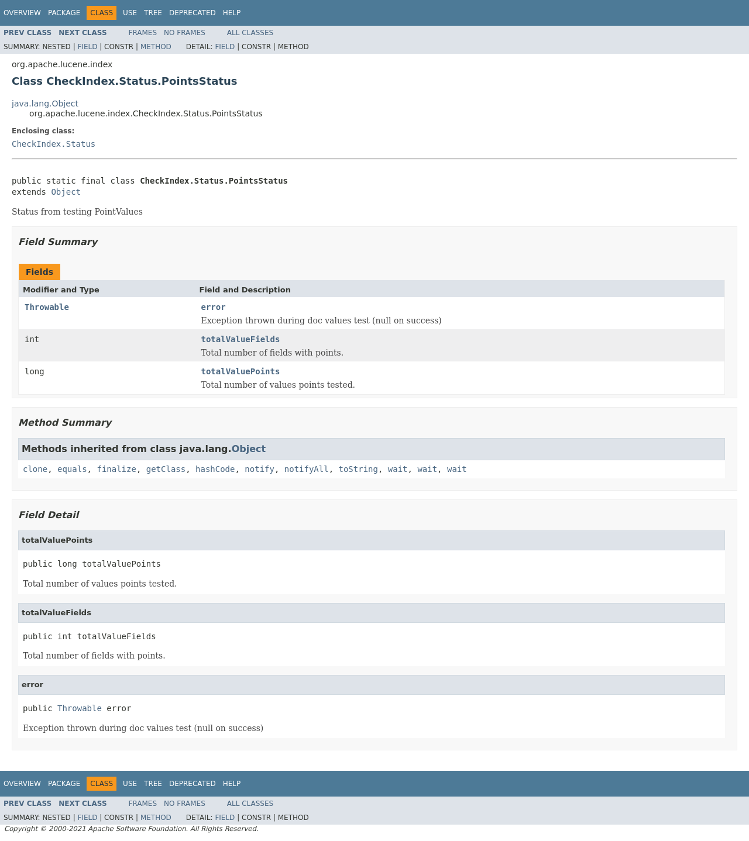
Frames (143, 33)
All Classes (250, 33)
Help (232, 13)
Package (64, 13)
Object (66, 192)
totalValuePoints (240, 371)
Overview (22, 13)
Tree (153, 13)
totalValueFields (240, 339)
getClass (165, 469)
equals (72, 469)
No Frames (184, 33)
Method (155, 47)
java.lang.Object (45, 103)
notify (259, 469)
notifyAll (306, 469)
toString (358, 469)
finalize (116, 469)
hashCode (215, 469)
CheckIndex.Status (53, 144)
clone (35, 469)
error (213, 307)
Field (87, 47)
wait (398, 469)
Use (130, 13)
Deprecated (192, 13)
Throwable (47, 307)
